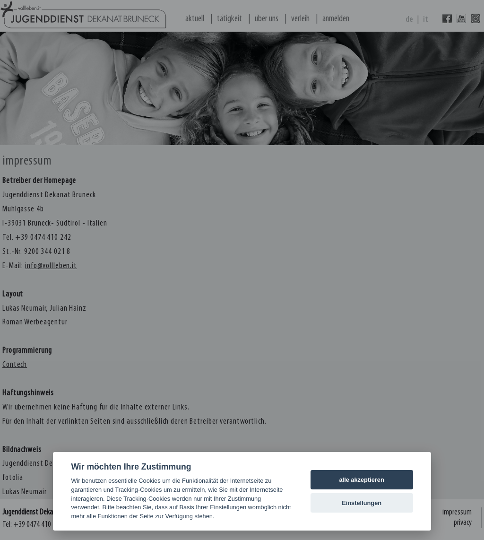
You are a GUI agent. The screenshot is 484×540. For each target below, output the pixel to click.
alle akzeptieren (361, 479)
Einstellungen (361, 502)
